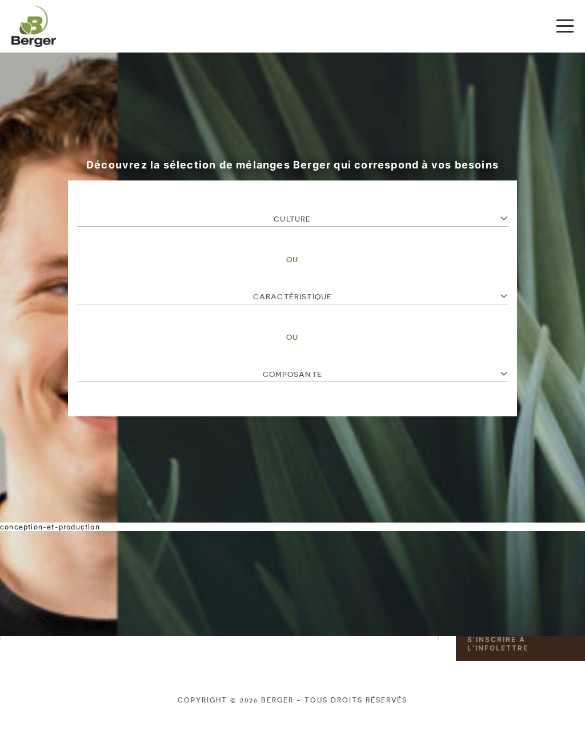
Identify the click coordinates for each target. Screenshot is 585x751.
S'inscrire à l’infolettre (497, 643)
